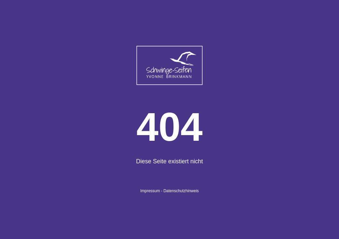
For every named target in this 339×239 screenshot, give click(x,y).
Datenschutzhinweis (181, 191)
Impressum (150, 191)
